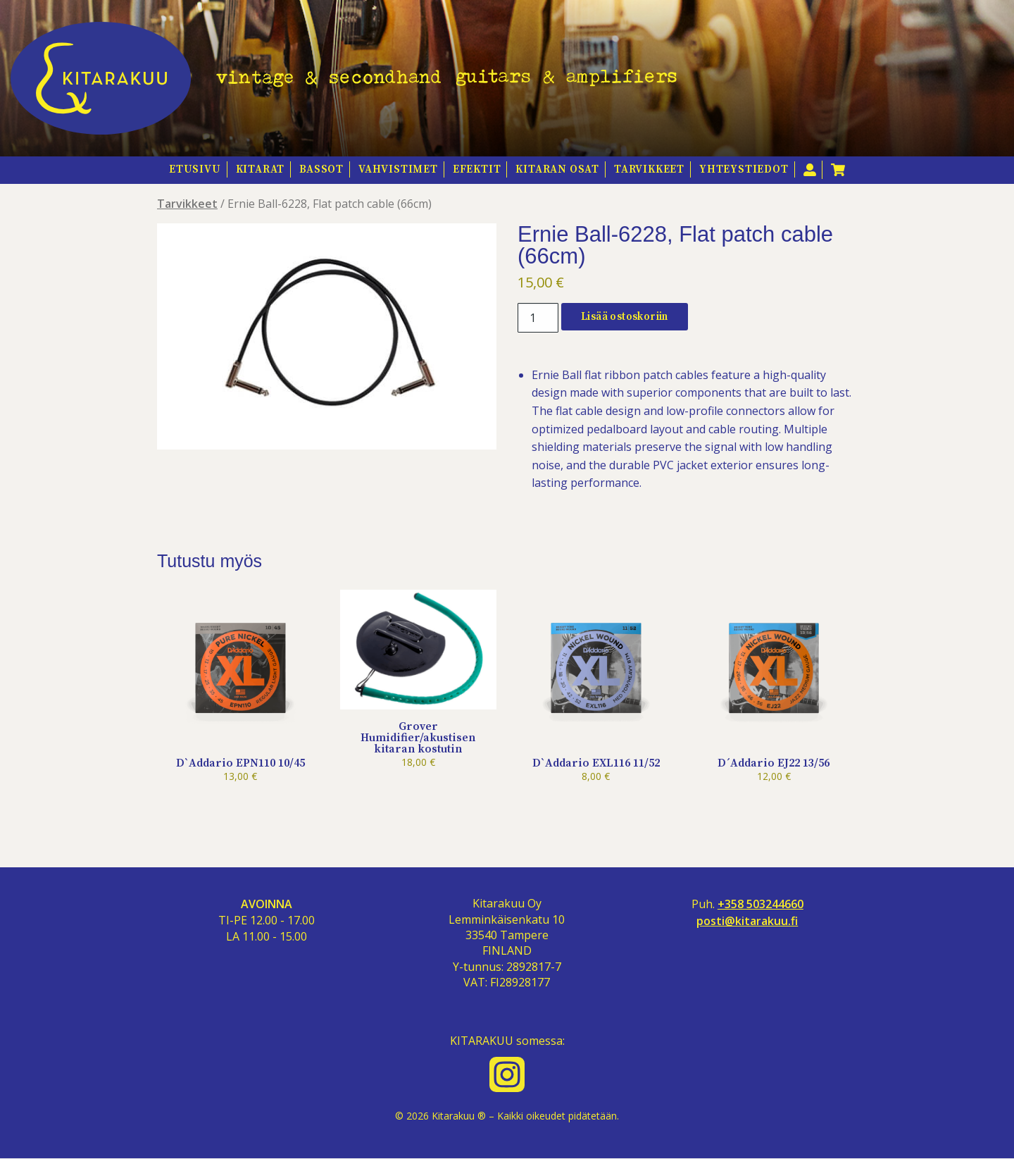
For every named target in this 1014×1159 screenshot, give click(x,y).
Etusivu (195, 169)
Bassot (321, 169)
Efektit (477, 169)
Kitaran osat (557, 169)
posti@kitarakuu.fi (747, 921)
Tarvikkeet (649, 169)
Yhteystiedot (744, 169)
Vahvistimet (398, 169)
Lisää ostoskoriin (624, 316)
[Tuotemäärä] (538, 318)
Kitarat (260, 169)
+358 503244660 (760, 904)
